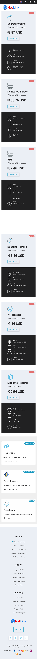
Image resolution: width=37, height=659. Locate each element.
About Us (18, 598)
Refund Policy (18, 605)
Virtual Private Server (18, 553)
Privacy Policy (18, 609)
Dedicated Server (18, 557)
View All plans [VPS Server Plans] (13, 174)
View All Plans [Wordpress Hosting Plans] (13, 330)
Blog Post (18, 629)
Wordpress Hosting (18, 549)
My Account (18, 570)
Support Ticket (18, 573)
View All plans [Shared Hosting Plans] (13, 38)
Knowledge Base (18, 577)
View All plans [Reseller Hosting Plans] (13, 262)
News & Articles (18, 581)
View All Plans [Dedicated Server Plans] (13, 106)
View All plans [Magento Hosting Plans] (13, 398)
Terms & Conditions (18, 601)
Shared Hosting (18, 542)
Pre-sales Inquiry (18, 613)
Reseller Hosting (18, 546)
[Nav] (33, 7)
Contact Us (18, 585)
